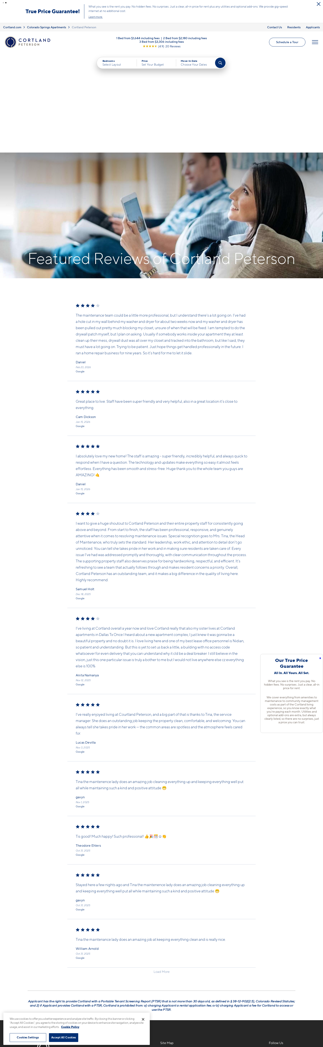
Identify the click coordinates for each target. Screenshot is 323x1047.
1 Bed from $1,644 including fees (138, 38)
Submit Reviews (160, 1030)
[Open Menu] (315, 42)
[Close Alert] (318, 4)
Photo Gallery (171, 974)
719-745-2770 (101, 953)
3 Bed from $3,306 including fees (161, 41)
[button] (3, 2)
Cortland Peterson (84, 27)
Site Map (180, 1030)
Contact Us (274, 27)
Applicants (313, 27)
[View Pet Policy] (125, 975)
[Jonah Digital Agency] (285, 1027)
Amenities (168, 982)
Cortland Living (172, 989)
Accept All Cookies (63, 1037)
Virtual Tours (170, 967)
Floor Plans (169, 953)
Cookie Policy (70, 1027)
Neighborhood (226, 953)
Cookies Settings (28, 1037)
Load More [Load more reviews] (162, 872)
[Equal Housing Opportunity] (92, 975)
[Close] (143, 1019)
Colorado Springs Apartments (46, 27)
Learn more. (95, 16)
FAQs (218, 960)
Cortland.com (12, 27)
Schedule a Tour (287, 42)
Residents (294, 27)
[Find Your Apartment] (220, 63)
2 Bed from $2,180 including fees (185, 38)
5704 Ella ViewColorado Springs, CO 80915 (113, 962)
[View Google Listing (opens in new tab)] (162, 46)
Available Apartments (177, 960)
